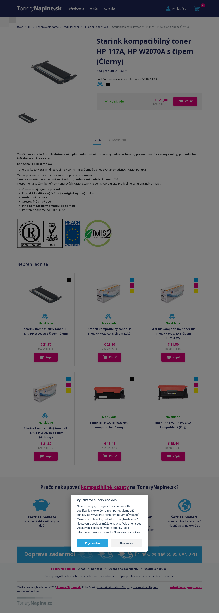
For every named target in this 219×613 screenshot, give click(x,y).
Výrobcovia (76, 8)
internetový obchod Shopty (113, 587)
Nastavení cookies (28, 591)
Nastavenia (126, 543)
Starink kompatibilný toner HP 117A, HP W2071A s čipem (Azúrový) (45, 432)
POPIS (97, 140)
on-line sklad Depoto (145, 587)
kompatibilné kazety (105, 487)
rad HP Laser (71, 27)
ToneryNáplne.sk (68, 587)
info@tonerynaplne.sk (186, 587)
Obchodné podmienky (123, 569)
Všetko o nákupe (155, 569)
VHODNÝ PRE (118, 140)
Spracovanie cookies (127, 532)
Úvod (20, 27)
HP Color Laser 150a (96, 27)
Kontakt (109, 8)
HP (30, 27)
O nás (94, 8)
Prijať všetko (92, 543)
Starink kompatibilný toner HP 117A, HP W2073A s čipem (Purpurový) (173, 333)
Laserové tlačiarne (47, 27)
